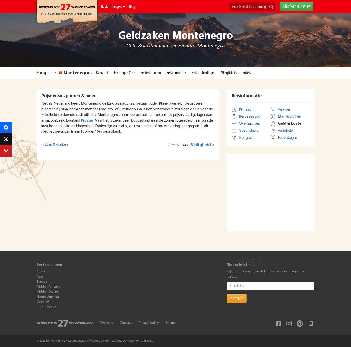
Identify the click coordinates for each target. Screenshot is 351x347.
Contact (126, 323)
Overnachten (249, 124)
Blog (132, 6)
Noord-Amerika (48, 297)
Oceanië (43, 302)
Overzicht (102, 73)
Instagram (289, 324)
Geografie (247, 138)
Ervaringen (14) (124, 73)
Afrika (41, 271)
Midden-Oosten (48, 292)
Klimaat (245, 110)
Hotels (246, 73)
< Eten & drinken (54, 145)
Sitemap (171, 323)
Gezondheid (249, 131)
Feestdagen (287, 138)
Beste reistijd (249, 117)
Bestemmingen (113, 6)
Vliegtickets (229, 73)
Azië (40, 277)
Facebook (278, 324)
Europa (43, 73)
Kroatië (87, 120)
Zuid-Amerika (46, 307)
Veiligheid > (202, 145)
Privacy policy (149, 323)
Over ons (106, 323)
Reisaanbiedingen (203, 73)
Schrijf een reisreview (296, 6)
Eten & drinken (289, 117)
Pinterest (300, 324)
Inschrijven (237, 298)
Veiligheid (285, 131)
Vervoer (284, 110)
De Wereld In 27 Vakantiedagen (67, 12)
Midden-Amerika (48, 287)
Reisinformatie (176, 73)
